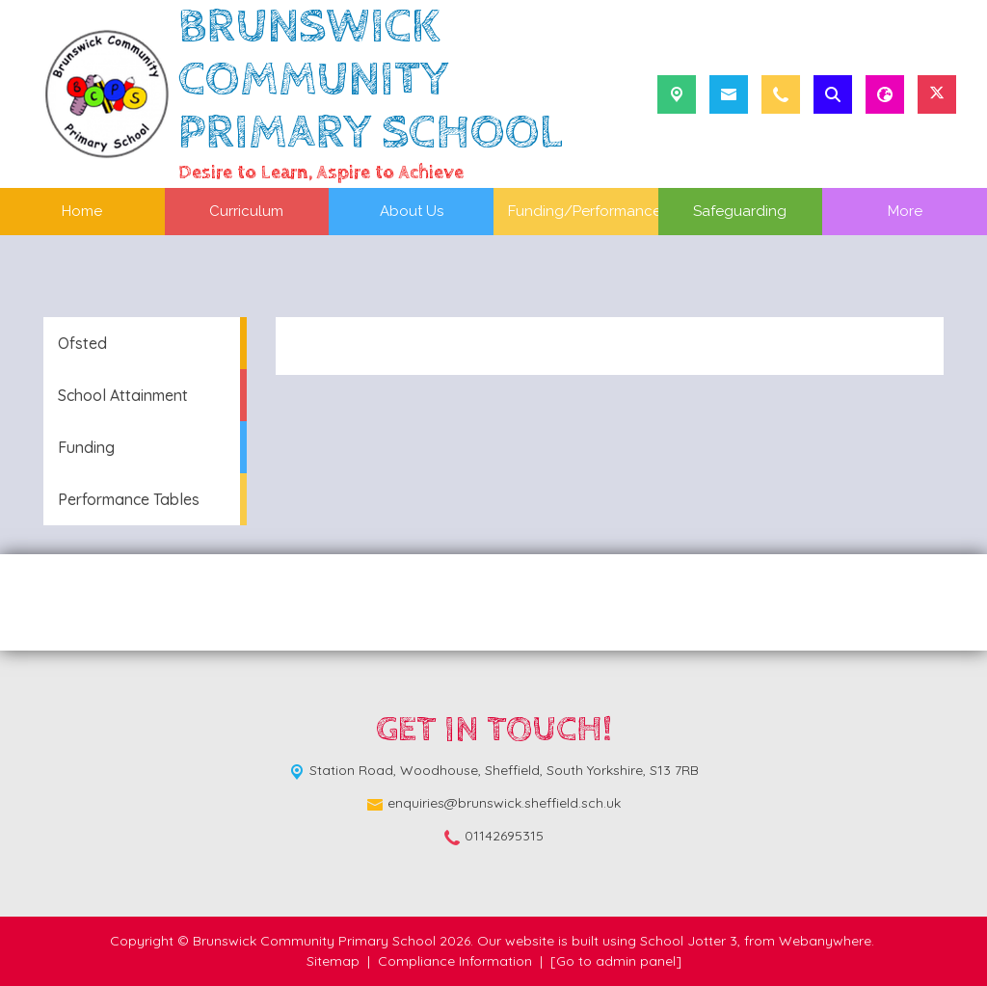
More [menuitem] (905, 211)
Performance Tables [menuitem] (129, 499)
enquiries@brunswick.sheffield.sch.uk (504, 803)
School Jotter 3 (688, 940)
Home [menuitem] (82, 211)
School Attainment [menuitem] (123, 395)
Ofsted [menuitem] (82, 343)
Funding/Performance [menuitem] (584, 211)
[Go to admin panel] (615, 961)
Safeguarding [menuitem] (740, 211)
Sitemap (333, 961)
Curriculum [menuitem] (246, 211)
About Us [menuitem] (411, 211)
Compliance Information (455, 961)
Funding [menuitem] (86, 447)
